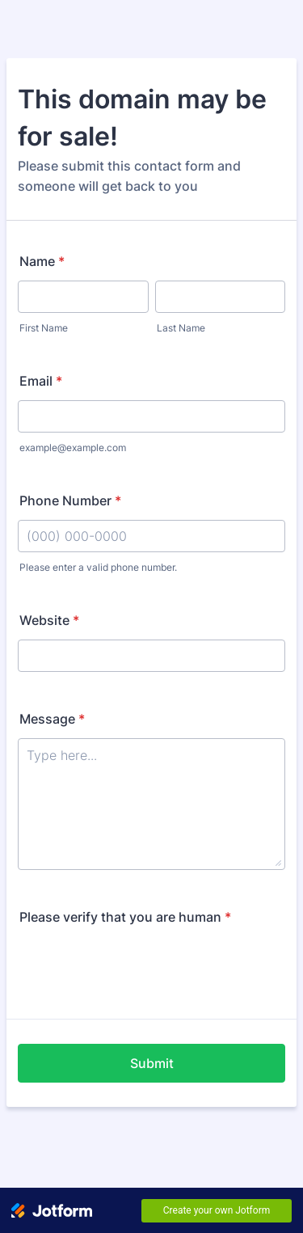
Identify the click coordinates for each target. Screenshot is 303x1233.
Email (40, 381)
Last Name (181, 328)
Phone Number (70, 500)
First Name (43, 328)
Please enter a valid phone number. (98, 567)
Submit (152, 1063)
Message (52, 719)
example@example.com (72, 447)
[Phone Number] (151, 536)
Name (42, 261)
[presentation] (140, 967)
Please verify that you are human (125, 917)
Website (49, 620)
